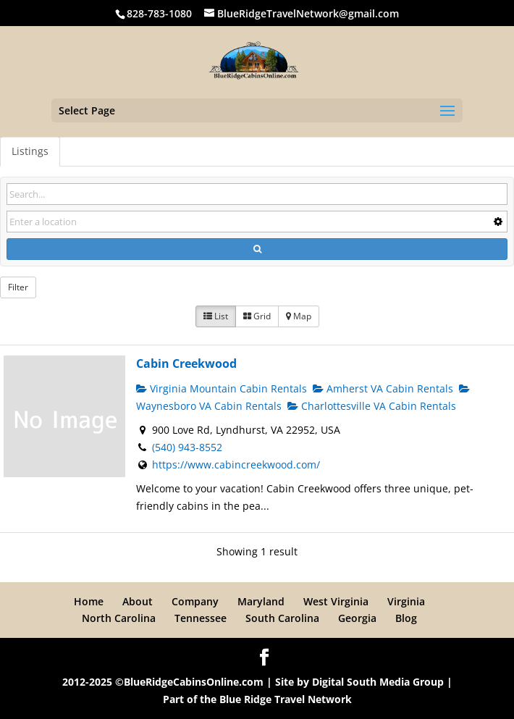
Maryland (261, 601)
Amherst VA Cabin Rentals (383, 388)
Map (298, 316)
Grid (257, 316)
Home (89, 601)
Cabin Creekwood (186, 363)
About (137, 601)
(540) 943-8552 (187, 447)
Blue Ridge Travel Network (285, 699)
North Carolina (119, 618)
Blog (406, 618)
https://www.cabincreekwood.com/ (236, 464)
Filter (18, 287)
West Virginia (335, 601)
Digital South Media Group (378, 682)
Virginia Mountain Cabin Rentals (221, 388)
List (215, 316)
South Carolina (282, 618)
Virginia (406, 601)
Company (195, 601)
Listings (30, 151)
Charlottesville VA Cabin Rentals (371, 406)
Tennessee (200, 618)
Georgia (357, 618)
